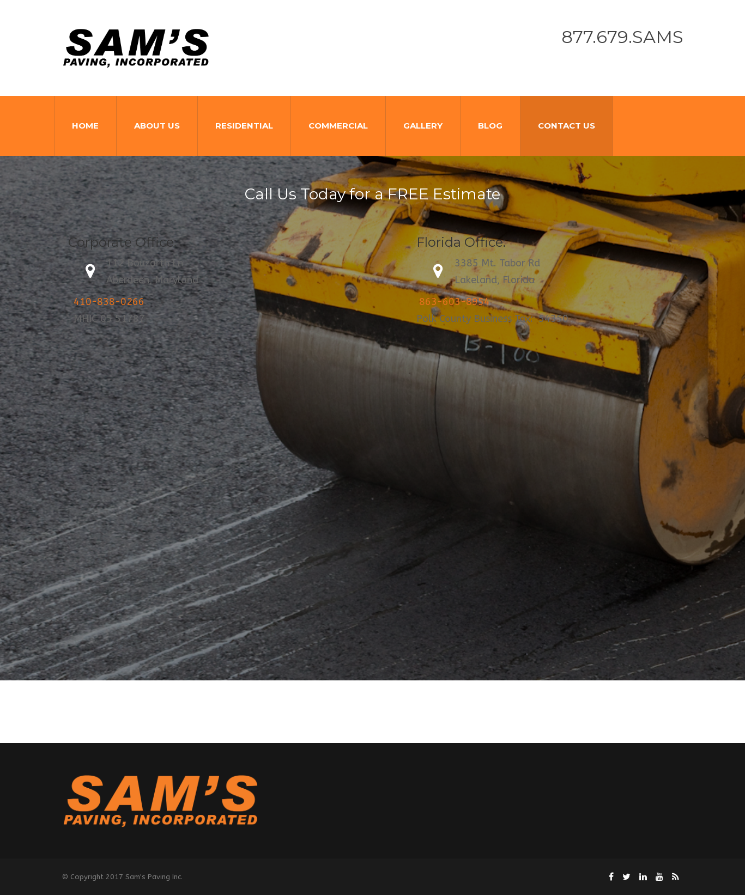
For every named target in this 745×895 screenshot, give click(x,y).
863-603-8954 (454, 302)
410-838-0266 (109, 302)
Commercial (338, 125)
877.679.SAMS (622, 37)
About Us (157, 125)
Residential (244, 125)
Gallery (423, 125)
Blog (490, 125)
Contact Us (566, 125)
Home (85, 125)
